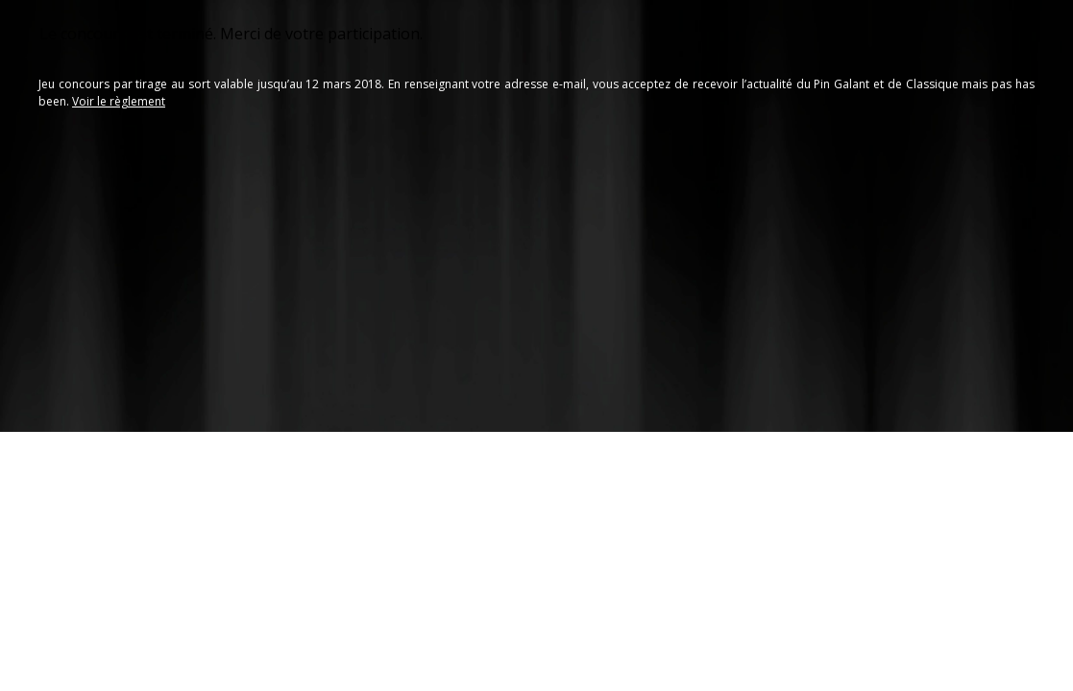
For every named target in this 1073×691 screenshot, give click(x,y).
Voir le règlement (118, 101)
